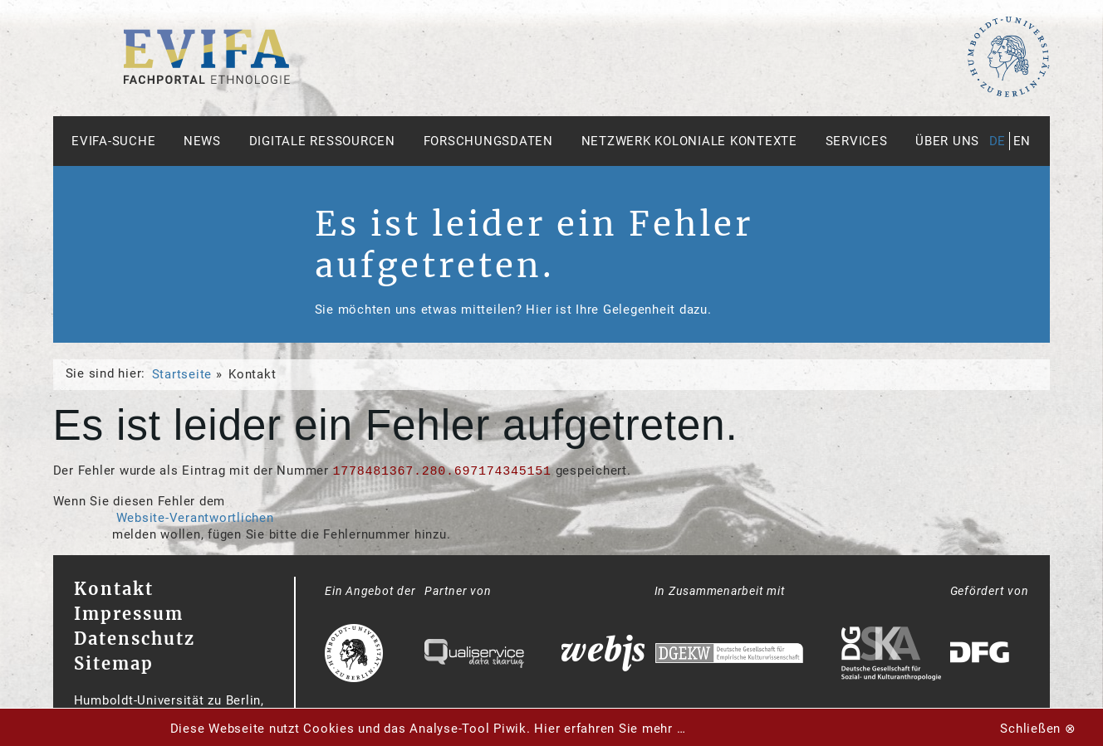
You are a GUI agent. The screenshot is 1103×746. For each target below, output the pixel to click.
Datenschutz (134, 638)
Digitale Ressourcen (322, 141)
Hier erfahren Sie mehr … (609, 728)
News (202, 141)
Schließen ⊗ (1038, 728)
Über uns (947, 141)
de (998, 141)
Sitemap (114, 663)
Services (857, 141)
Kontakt (114, 588)
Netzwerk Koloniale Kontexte (689, 141)
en (1022, 141)
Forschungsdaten (488, 141)
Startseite (182, 374)
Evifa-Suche (113, 141)
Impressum (129, 613)
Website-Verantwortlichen (195, 517)
